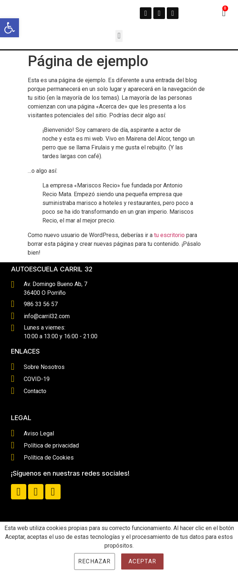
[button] (118, 36)
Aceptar (142, 561)
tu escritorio (169, 235)
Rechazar (94, 561)
